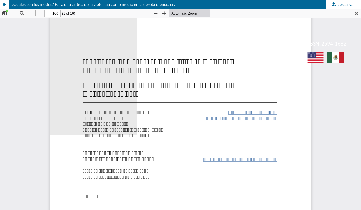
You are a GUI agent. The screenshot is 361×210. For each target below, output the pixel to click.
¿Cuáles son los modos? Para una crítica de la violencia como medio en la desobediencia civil (95, 4)
